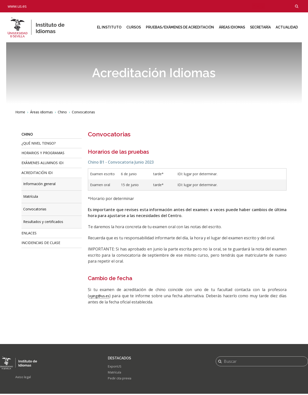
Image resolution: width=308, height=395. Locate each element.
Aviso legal (23, 377)
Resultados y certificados (43, 221)
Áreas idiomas (232, 27)
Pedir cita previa (120, 379)
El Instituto (109, 27)
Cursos (133, 27)
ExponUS (115, 366)
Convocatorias (34, 209)
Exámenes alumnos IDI (42, 162)
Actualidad (287, 27)
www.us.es (17, 6)
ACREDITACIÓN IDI (37, 172)
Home (20, 112)
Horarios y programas (42, 152)
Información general (39, 183)
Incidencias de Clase (40, 242)
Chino (62, 112)
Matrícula (30, 196)
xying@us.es (100, 295)
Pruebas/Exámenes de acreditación (180, 27)
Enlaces (29, 233)
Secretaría (260, 27)
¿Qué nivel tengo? (38, 143)
